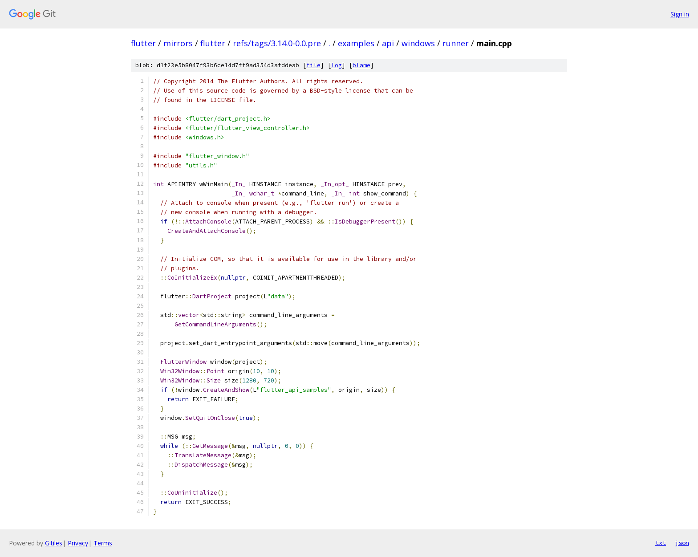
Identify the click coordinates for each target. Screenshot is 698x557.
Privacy (78, 543)
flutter (143, 43)
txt (660, 543)
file (313, 65)
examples (356, 43)
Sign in (679, 14)
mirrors (178, 43)
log (336, 65)
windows (418, 43)
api (388, 43)
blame (361, 65)
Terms (102, 543)
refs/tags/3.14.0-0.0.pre (277, 43)
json (682, 543)
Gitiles (53, 543)
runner (455, 43)
